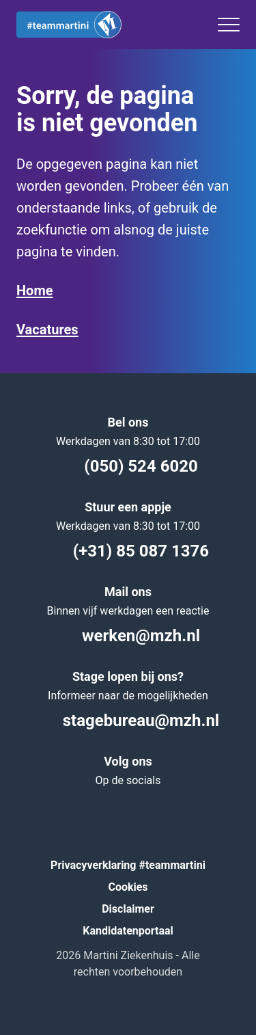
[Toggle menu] (229, 24)
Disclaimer (128, 908)
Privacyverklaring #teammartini (128, 865)
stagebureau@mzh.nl (128, 720)
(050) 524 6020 (127, 466)
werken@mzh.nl (128, 636)
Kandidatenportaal (128, 930)
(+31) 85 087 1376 (128, 551)
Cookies (127, 887)
